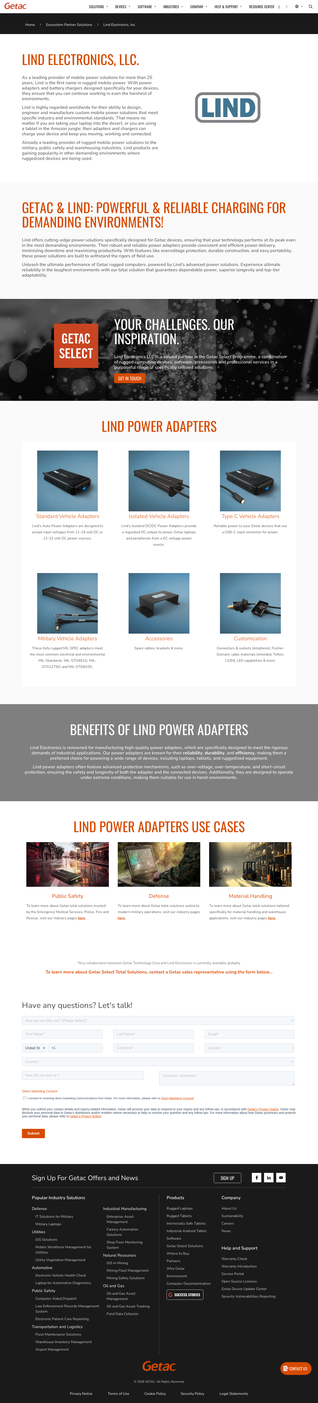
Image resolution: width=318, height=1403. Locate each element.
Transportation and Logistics (57, 1326)
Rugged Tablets (179, 1216)
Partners (173, 1261)
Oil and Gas (113, 1285)
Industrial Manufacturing (125, 1208)
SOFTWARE (145, 6)
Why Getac (176, 1268)
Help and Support (239, 1248)
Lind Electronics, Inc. (119, 24)
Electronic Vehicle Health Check (60, 1275)
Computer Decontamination (189, 1283)
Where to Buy (178, 1253)
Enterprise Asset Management (120, 1219)
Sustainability (232, 1216)
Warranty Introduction (239, 1266)
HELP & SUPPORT (226, 6)
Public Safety (43, 1290)
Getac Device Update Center (244, 1288)
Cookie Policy (155, 1393)
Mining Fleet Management (128, 1270)
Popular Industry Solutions (58, 1198)
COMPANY (196, 6)
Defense (39, 1208)
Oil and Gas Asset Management (121, 1296)
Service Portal (233, 1273)
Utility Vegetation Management (60, 1260)
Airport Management (52, 1349)
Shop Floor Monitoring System (125, 1245)
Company (231, 1198)
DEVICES (120, 6)
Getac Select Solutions (185, 1246)
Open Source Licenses (239, 1281)
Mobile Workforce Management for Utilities (63, 1250)
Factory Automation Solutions (122, 1232)
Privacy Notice (81, 1393)
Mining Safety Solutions (126, 1278)
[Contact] (284, 6)
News (226, 1231)
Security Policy (192, 1393)
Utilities (38, 1232)
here (81, 918)
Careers (228, 1223)
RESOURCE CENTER (261, 6)
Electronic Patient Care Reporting (62, 1319)
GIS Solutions (46, 1239)
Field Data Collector (123, 1313)
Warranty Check (234, 1258)
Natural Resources (119, 1255)
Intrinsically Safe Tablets (186, 1223)
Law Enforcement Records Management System (67, 1309)
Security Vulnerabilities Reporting (249, 1296)
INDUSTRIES (171, 6)
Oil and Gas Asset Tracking (128, 1306)
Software (174, 1238)
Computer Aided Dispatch (56, 1298)
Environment (177, 1276)
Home (30, 24)
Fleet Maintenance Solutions (58, 1334)
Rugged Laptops (180, 1208)
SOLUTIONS (96, 6)
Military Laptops (48, 1224)
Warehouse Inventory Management (63, 1342)
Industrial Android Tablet (186, 1231)
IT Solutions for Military (54, 1216)
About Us (229, 1208)
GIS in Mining (117, 1263)
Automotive (42, 1267)
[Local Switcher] (294, 6)
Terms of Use (118, 1393)
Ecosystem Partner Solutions (69, 24)
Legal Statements (234, 1393)
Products (175, 1198)
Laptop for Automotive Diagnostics (63, 1283)
